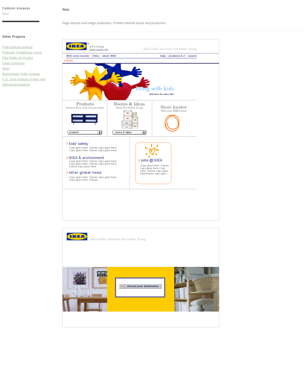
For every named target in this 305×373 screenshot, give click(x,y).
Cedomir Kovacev (16, 8)
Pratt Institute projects (17, 47)
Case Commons (13, 63)
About (5, 13)
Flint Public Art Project (17, 58)
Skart (6, 68)
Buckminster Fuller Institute (21, 74)
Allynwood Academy (16, 84)
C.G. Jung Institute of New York (24, 79)
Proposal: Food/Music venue (22, 52)
